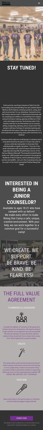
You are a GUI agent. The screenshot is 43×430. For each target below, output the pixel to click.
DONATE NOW (21, 418)
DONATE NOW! (21, 19)
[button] (39, 3)
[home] (6, 3)
